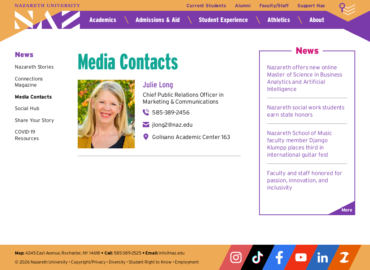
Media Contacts (33, 97)
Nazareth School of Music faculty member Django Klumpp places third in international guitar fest (299, 144)
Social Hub (27, 108)
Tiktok (258, 257)
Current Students (206, 5)
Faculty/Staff (274, 5)
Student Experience (223, 19)
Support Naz (311, 5)
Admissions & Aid (157, 19)
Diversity (117, 262)
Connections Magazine (29, 82)
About (316, 19)
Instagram (236, 257)
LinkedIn (323, 257)
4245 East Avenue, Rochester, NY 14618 (62, 253)
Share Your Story (34, 120)
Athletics (278, 19)
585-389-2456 (170, 112)
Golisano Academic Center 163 (191, 137)
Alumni (243, 5)
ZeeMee (344, 257)
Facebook (279, 257)
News (24, 54)
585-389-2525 (127, 253)
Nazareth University (47, 16)
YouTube (301, 257)
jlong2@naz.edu (172, 124)
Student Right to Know (150, 262)
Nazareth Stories (34, 67)
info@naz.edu (171, 253)
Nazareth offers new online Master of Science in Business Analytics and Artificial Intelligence (304, 78)
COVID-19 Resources (27, 135)
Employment (186, 262)
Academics (102, 19)
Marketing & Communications (180, 101)
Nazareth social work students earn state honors (305, 111)
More (347, 9)
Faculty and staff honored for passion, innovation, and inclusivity (304, 180)
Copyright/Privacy (88, 262)
